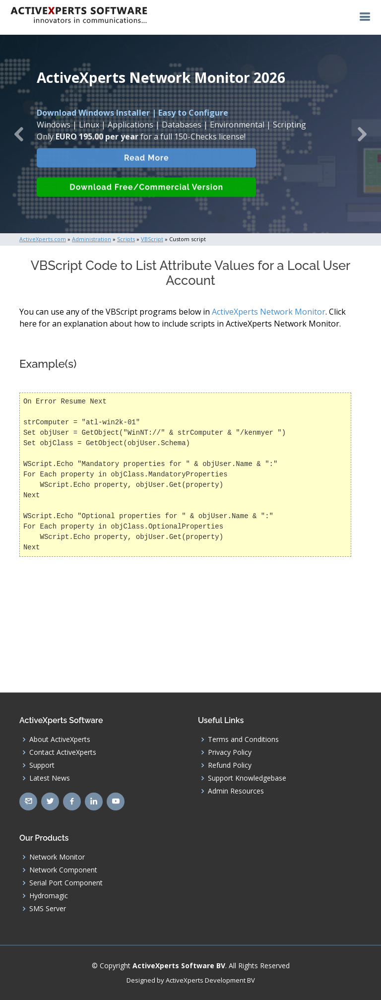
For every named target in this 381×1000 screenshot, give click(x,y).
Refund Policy (230, 765)
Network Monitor (57, 857)
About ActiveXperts (59, 739)
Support (42, 765)
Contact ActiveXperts (62, 752)
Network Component (63, 870)
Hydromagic (48, 895)
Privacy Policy (230, 752)
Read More (148, 170)
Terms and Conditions (243, 739)
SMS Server (47, 908)
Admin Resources (236, 791)
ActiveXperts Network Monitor (268, 311)
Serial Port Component (66, 882)
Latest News (49, 778)
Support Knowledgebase (247, 778)
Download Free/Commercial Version (148, 199)
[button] (19, 134)
